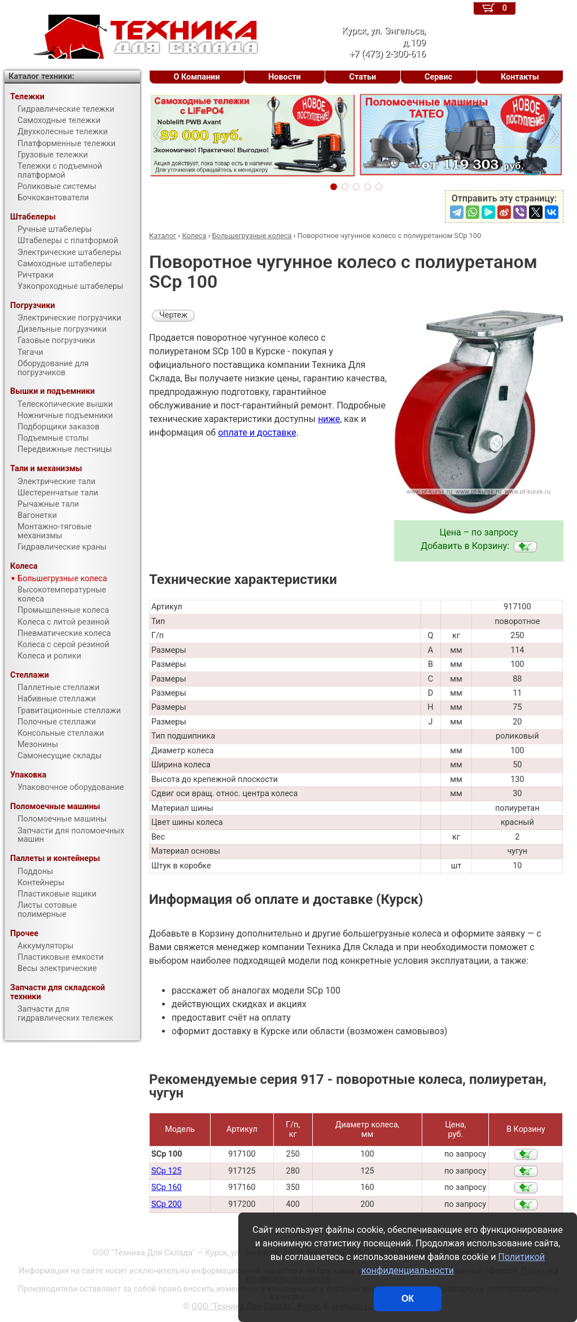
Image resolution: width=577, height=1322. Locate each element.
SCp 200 (166, 1204)
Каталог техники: (41, 76)
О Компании (196, 77)
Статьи (362, 77)
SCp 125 (166, 1171)
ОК (407, 1298)
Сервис (438, 77)
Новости (284, 77)
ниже (329, 419)
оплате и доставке (257, 432)
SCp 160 (166, 1187)
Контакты (520, 77)
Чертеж (173, 315)
